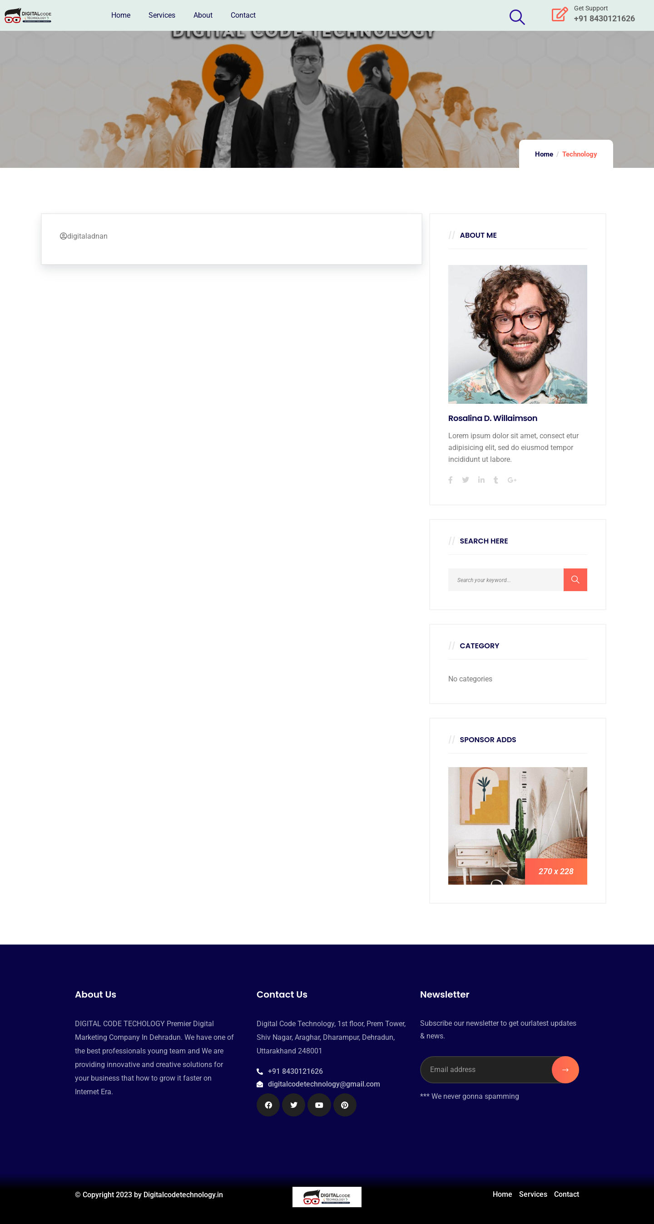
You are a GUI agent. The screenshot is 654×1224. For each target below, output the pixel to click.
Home (120, 15)
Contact (243, 15)
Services (162, 15)
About (203, 15)
